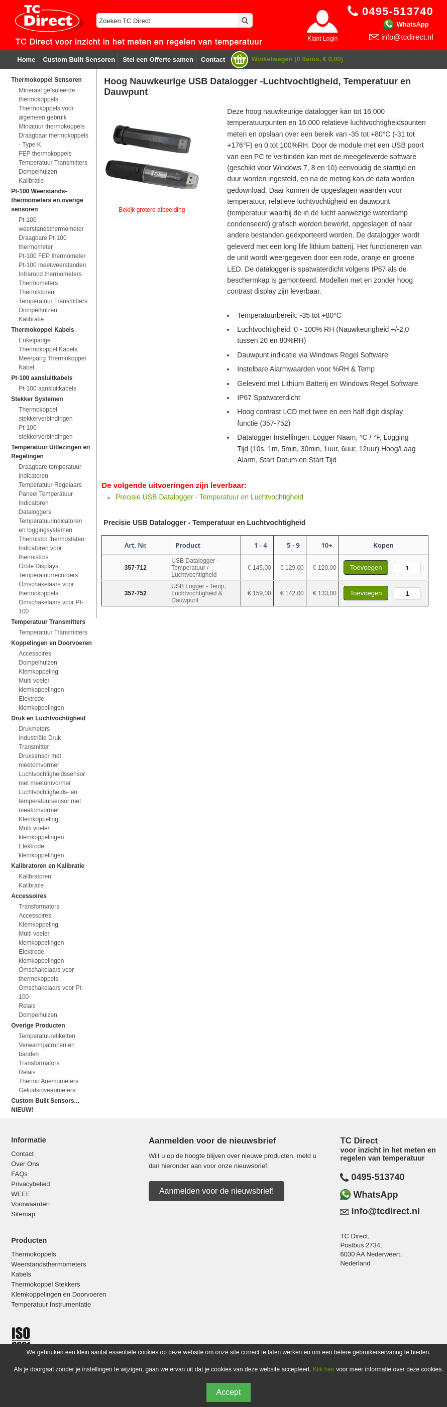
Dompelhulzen (38, 171)
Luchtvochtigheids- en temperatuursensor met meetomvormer (50, 801)
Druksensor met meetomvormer (40, 760)
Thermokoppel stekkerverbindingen (45, 414)
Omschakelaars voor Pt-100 (51, 607)
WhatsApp (412, 24)
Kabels (21, 1274)
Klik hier (323, 1369)
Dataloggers (35, 512)
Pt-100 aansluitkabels (47, 388)
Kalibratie (31, 180)
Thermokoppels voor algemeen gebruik (46, 113)
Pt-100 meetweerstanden (52, 265)
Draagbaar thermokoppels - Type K (53, 140)
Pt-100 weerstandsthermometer (51, 224)
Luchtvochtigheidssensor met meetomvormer (52, 779)
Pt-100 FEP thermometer (52, 256)
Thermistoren (36, 292)
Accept (228, 1392)
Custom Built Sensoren (79, 59)
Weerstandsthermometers (48, 1264)
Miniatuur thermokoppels (51, 126)
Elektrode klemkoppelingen (41, 703)
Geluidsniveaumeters (47, 1090)
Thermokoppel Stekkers (45, 1284)
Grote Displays (38, 566)
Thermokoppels (33, 1254)
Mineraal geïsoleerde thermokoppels (47, 95)
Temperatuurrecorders (48, 575)
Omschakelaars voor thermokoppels (46, 589)
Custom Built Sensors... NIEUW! (45, 1105)
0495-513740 (377, 1177)
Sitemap (23, 1214)
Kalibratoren (35, 876)
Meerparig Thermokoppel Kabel (52, 363)
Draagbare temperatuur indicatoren (50, 471)
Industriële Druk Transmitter (40, 742)
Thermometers (38, 283)
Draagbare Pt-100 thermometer (42, 242)
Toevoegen (366, 567)
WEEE (20, 1194)
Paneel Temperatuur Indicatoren (46, 498)
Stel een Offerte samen (158, 59)
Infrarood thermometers (50, 274)
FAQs (19, 1174)
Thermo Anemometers (48, 1081)
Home (26, 59)
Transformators (39, 906)
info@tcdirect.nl (407, 37)
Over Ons (25, 1164)
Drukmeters (34, 728)
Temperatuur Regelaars (50, 484)
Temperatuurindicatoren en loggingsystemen (50, 526)
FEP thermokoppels (45, 153)
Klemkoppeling (38, 671)
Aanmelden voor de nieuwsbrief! (216, 1191)
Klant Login (322, 38)
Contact (213, 59)
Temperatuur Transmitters (53, 162)
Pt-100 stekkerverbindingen (45, 432)
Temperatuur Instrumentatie (51, 1304)
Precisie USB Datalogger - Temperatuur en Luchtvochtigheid (209, 497)
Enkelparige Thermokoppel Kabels (48, 345)
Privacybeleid (30, 1184)
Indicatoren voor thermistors (40, 553)
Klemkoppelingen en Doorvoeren (58, 1294)
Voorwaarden (30, 1204)
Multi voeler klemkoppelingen (41, 685)
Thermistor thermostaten (51, 539)
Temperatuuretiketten (47, 1036)
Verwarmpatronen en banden (46, 1050)
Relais (27, 1005)
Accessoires (35, 653)
